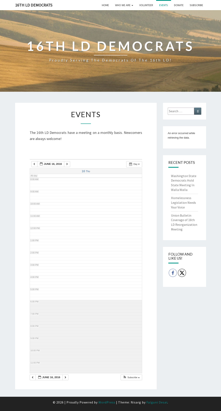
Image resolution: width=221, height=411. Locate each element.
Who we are (124, 5)
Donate (179, 5)
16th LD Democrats (33, 5)
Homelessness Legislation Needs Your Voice (183, 202)
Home (105, 5)
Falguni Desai (156, 402)
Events (163, 5)
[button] (131, 377)
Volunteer (146, 5)
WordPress (106, 402)
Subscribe (196, 5)
